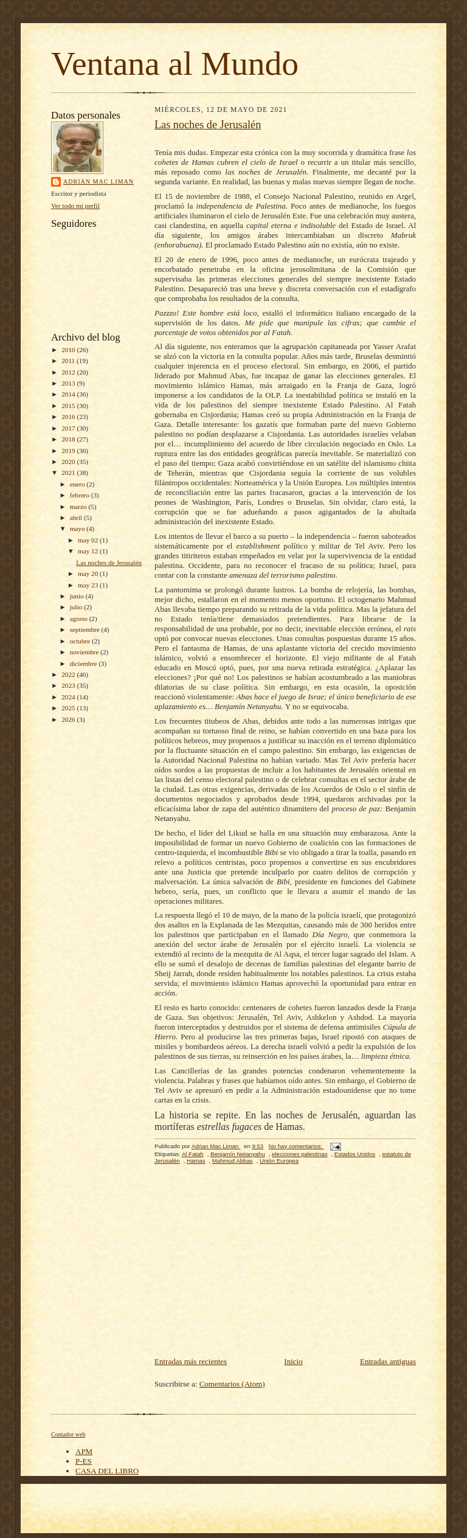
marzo (79, 506)
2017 (69, 428)
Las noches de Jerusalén (109, 562)
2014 (69, 394)
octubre (81, 641)
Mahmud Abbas (232, 1160)
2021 (69, 472)
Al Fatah (193, 1154)
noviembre (85, 652)
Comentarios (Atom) (232, 1383)
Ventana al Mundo (175, 63)
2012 (69, 372)
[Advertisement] (285, 1264)
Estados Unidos (354, 1154)
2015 (69, 405)
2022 (69, 674)
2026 (69, 719)
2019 (69, 450)
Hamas (196, 1160)
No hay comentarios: (296, 1146)
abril (77, 517)
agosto (79, 618)
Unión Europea (279, 1160)
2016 (69, 416)
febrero (80, 495)
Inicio (293, 1361)
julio (77, 607)
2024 (69, 697)
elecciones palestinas (299, 1154)
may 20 (89, 573)
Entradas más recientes (190, 1361)
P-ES (83, 1461)
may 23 (89, 585)
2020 (69, 461)
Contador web (68, 1434)
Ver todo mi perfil (75, 205)
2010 (69, 349)
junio (78, 596)
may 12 (89, 551)
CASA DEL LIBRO (107, 1470)
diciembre (84, 663)
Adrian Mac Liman (98, 181)
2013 (69, 383)
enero (78, 484)
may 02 (89, 540)
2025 (69, 708)
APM (83, 1451)
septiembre (86, 629)
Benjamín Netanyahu (237, 1154)
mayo (78, 528)
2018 (69, 439)
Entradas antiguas (388, 1361)
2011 (69, 360)
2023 (69, 685)
